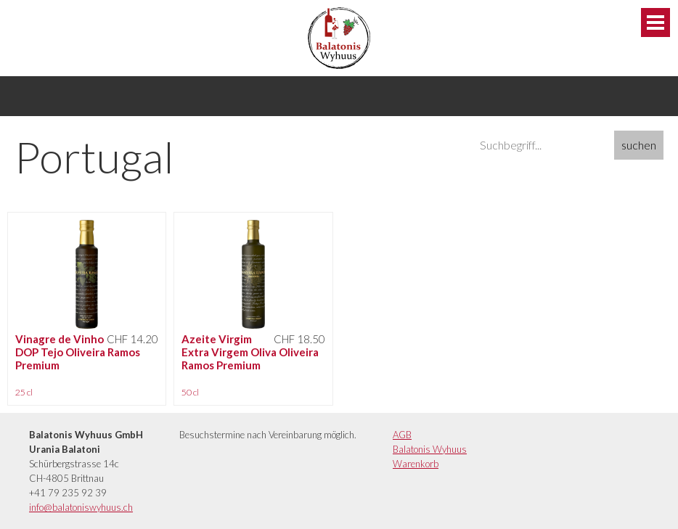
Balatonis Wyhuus (430, 449)
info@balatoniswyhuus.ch (81, 507)
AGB (402, 434)
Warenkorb (415, 463)
